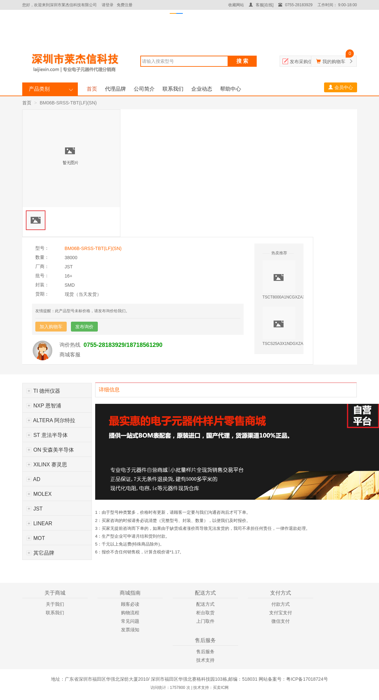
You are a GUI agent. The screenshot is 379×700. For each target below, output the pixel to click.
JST (34, 509)
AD (33, 479)
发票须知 (130, 629)
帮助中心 (230, 89)
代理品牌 (115, 89)
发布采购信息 (303, 61)
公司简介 (144, 89)
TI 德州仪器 (43, 391)
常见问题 (130, 621)
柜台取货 (205, 612)
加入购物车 (51, 326)
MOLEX (39, 494)
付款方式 (280, 604)
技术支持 (205, 660)
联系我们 (173, 89)
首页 (92, 89)
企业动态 (201, 89)
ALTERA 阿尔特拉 (50, 420)
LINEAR (39, 523)
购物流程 (130, 612)
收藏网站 (236, 5)
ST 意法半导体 (47, 435)
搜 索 (242, 61)
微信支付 (280, 621)
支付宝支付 (280, 612)
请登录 (107, 5)
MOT (35, 538)
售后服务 (205, 651)
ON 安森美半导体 (50, 450)
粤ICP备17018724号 (307, 679)
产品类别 (39, 89)
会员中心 (340, 87)
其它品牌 (40, 553)
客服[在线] (261, 5)
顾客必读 (130, 604)
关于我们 (55, 604)
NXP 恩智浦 (43, 405)
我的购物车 (333, 61)
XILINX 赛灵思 (46, 464)
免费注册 (124, 5)
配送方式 (205, 604)
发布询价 (84, 326)
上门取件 (205, 621)
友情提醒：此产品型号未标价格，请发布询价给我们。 (82, 311)
